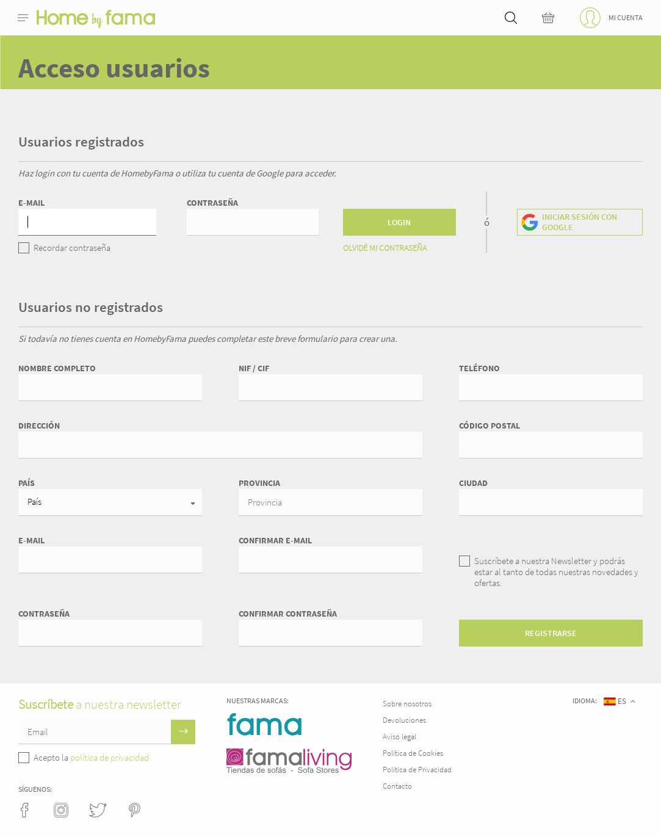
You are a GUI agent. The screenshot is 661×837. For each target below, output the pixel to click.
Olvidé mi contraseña (385, 247)
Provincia (259, 482)
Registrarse (551, 633)
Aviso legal (399, 736)
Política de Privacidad (417, 769)
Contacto (397, 786)
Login (399, 222)
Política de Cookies (413, 753)
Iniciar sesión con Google (579, 222)
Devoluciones (404, 720)
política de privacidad (109, 757)
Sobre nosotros (407, 703)
